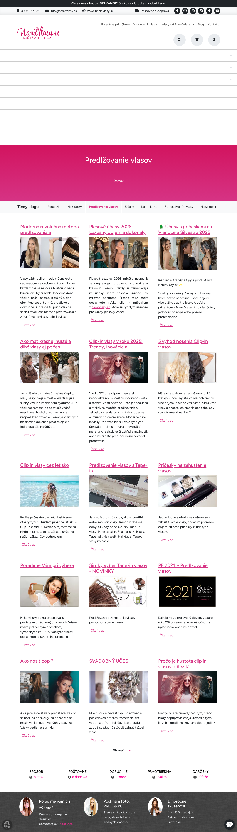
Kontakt (213, 24)
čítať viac (66, 745)
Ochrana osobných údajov (50, 807)
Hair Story (74, 128)
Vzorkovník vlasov (145, 24)
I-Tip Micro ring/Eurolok (180, 57)
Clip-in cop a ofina (58, 57)
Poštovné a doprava (152, 11)
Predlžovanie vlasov (103, 128)
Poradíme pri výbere (115, 24)
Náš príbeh (187, 774)
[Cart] (197, 40)
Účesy (129, 128)
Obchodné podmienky (50, 799)
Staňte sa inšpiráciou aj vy (118, 791)
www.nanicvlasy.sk (97, 11)
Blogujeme (187, 791)
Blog (201, 24)
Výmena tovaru (50, 791)
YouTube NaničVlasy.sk (118, 799)
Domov (119, 102)
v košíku (127, 3)
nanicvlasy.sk (101, 228)
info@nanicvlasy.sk (61, 11)
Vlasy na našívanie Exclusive (217, 57)
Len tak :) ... (149, 128)
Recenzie (53, 128)
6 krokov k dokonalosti (187, 799)
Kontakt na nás (186, 783)
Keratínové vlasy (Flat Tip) (149, 57)
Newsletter (208, 128)
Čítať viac (28, 246)
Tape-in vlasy (32, 57)
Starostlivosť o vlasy (179, 128)
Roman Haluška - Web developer (159, 819)
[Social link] (177, 11)
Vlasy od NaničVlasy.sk (178, 24)
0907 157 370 (28, 11)
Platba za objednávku (50, 783)
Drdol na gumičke (117, 57)
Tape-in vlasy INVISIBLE (88, 57)
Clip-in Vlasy (9, 57)
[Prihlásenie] (214, 40)
